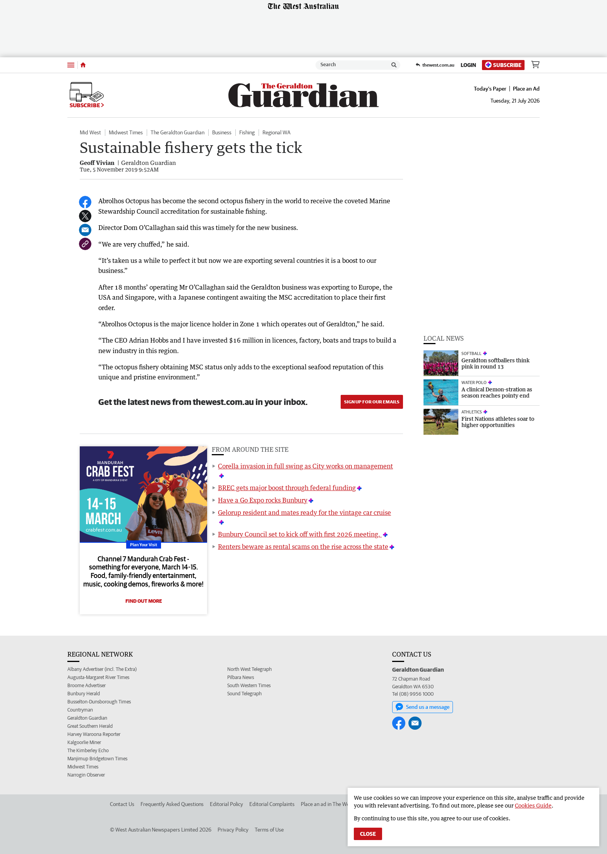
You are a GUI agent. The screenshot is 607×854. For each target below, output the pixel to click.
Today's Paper (490, 88)
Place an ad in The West (327, 804)
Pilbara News (240, 677)
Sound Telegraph (244, 693)
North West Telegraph (249, 669)
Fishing (247, 132)
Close (368, 834)
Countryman (80, 710)
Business (221, 132)
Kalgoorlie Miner (84, 742)
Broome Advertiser (86, 685)
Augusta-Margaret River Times (98, 677)
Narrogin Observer (86, 775)
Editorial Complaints (272, 804)
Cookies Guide (533, 805)
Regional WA (276, 132)
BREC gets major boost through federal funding (287, 488)
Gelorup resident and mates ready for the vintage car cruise (304, 512)
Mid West (90, 132)
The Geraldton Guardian (177, 132)
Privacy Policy (233, 830)
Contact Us (122, 804)
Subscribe (503, 65)
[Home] (83, 65)
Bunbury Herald (83, 693)
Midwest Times (126, 132)
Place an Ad (526, 88)
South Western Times (249, 685)
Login (468, 65)
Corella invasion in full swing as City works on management (305, 466)
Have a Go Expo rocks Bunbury (262, 500)
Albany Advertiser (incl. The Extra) (102, 669)
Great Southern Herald (90, 726)
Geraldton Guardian (87, 718)
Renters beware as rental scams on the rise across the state (303, 546)
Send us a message (422, 707)
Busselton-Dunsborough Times (99, 702)
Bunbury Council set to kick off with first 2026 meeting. (300, 534)
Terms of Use (269, 830)
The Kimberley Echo (88, 750)
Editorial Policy (226, 804)
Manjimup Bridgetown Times (97, 758)
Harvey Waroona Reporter (93, 734)
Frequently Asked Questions (172, 804)
